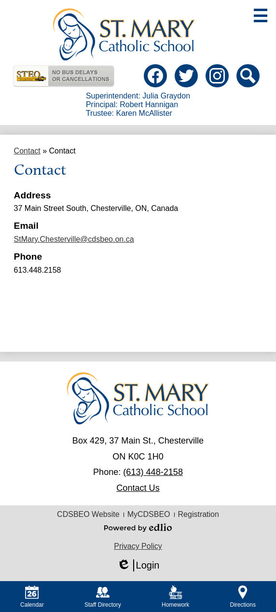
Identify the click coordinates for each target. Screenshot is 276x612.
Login (138, 565)
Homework (175, 596)
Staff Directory (102, 596)
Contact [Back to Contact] (27, 151)
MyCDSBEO (148, 514)
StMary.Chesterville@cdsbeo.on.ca (74, 239)
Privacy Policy (138, 546)
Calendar (32, 596)
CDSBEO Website (88, 514)
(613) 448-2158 (153, 472)
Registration (198, 514)
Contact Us (137, 488)
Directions (243, 596)
